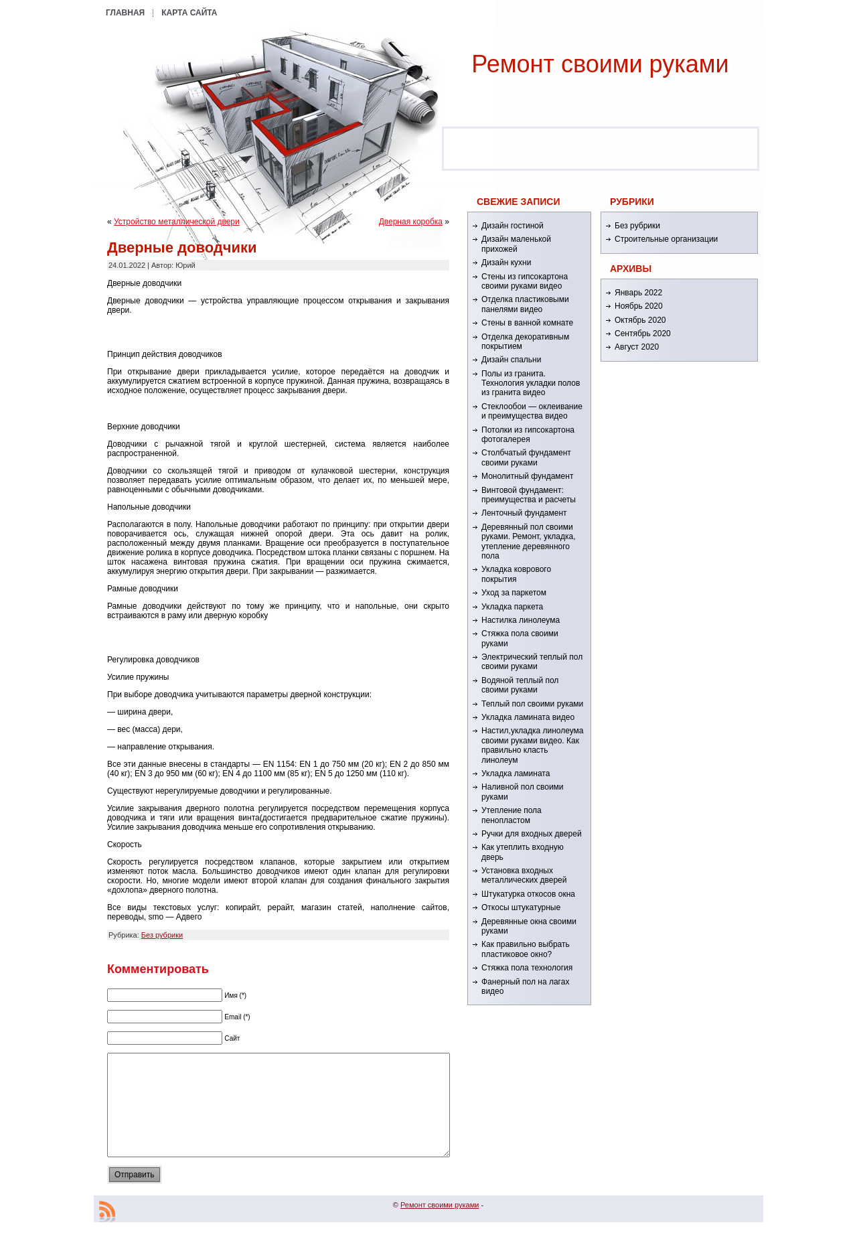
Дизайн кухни (506, 262)
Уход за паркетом (513, 592)
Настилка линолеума (520, 620)
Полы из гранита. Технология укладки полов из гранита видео (530, 383)
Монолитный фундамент (527, 476)
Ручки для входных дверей (531, 833)
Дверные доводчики (182, 247)
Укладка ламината (515, 773)
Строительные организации (666, 239)
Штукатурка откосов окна (528, 894)
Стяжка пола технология (526, 967)
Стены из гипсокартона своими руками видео (524, 281)
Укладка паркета (512, 606)
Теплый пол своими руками (532, 704)
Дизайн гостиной (512, 225)
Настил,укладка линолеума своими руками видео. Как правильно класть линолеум (532, 745)
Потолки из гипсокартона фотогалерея (527, 434)
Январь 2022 (638, 292)
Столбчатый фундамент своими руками (526, 457)
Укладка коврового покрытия (516, 574)
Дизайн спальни (511, 359)
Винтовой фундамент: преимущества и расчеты (528, 495)
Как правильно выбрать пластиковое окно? (525, 949)
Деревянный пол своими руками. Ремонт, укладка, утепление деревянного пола (528, 541)
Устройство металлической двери (177, 221)
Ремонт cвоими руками (599, 64)
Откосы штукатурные (520, 907)
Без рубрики (162, 935)
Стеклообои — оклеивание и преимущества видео (531, 411)
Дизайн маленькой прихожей (516, 243)
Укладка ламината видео (527, 717)
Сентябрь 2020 (643, 333)
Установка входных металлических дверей (523, 875)
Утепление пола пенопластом (511, 815)
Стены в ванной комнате (527, 322)
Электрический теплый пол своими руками (531, 661)
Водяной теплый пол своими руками (519, 685)
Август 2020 (637, 347)
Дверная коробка (411, 221)
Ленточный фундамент (524, 513)
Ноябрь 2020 (639, 306)
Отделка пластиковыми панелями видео (525, 304)
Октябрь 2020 (640, 320)
